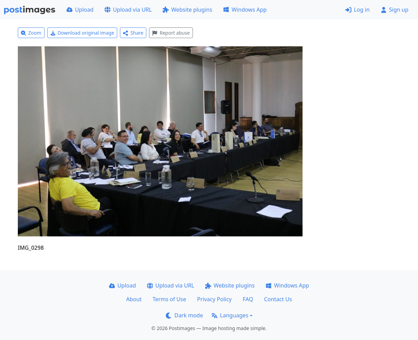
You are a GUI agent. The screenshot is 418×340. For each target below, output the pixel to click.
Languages (229, 315)
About (134, 299)
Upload (80, 9)
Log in (357, 9)
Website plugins (187, 9)
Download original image (82, 33)
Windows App (245, 9)
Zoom (31, 33)
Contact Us (278, 299)
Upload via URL (128, 9)
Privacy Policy (214, 299)
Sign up (394, 9)
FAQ (248, 299)
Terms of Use (169, 299)
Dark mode (184, 315)
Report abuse (170, 33)
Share (133, 33)
